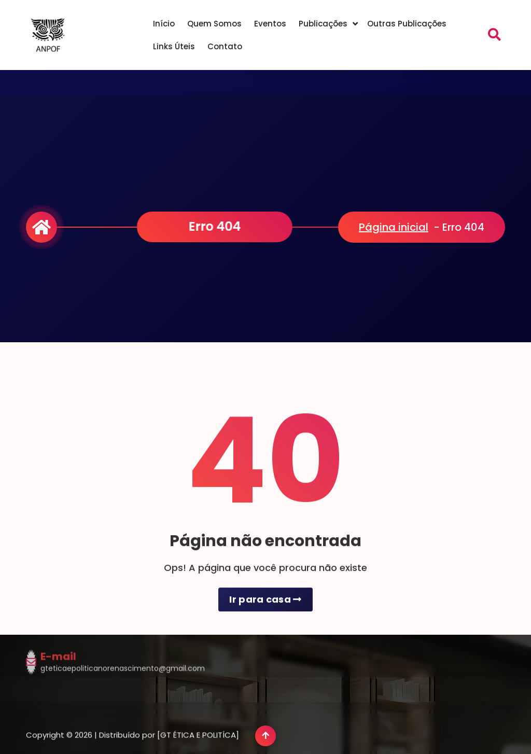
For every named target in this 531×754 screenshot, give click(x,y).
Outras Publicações (406, 23)
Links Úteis (174, 46)
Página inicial (393, 227)
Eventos (270, 23)
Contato (224, 46)
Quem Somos (214, 23)
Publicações (323, 23)
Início (164, 23)
